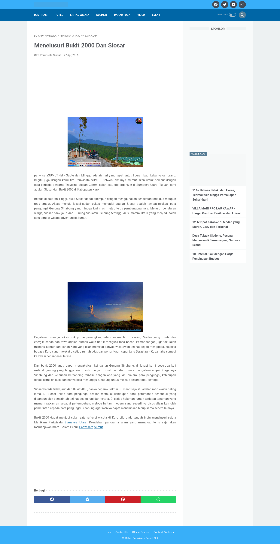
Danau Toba (122, 14)
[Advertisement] (105, 88)
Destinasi (40, 14)
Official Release (141, 532)
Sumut (98, 427)
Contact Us (121, 532)
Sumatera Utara (76, 422)
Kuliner (101, 14)
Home (108, 532)
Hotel (59, 14)
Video (141, 14)
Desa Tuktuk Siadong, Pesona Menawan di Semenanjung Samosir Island (216, 240)
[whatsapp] (158, 499)
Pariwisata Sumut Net (145, 538)
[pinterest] (123, 499)
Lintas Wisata (79, 14)
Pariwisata (86, 427)
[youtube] (233, 4)
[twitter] (224, 4)
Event (156, 14)
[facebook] (215, 4)
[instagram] (242, 4)
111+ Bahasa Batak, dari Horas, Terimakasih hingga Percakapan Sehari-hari (214, 194)
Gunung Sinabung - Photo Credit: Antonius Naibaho (114, 329)
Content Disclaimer (164, 532)
